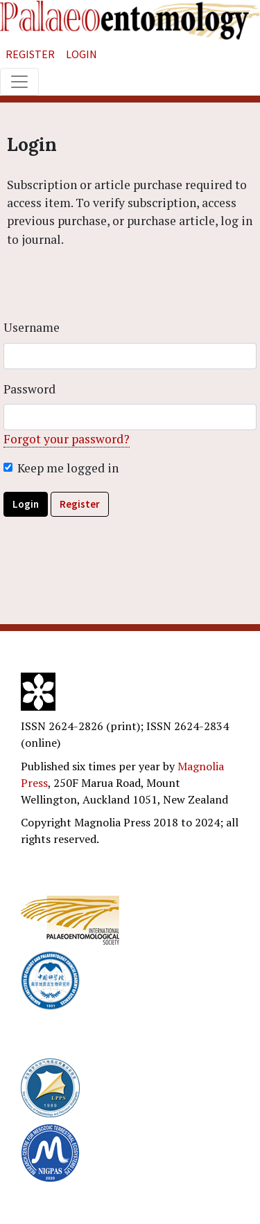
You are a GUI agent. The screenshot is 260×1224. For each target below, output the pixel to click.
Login (81, 54)
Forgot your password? (66, 439)
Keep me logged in (68, 468)
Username (31, 327)
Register (30, 54)
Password (29, 389)
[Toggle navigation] (19, 82)
